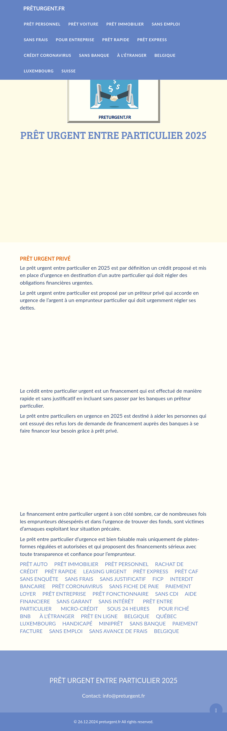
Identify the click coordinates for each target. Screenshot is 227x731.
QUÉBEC (166, 616)
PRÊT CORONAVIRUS (77, 586)
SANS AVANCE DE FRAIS (118, 631)
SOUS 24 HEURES (128, 608)
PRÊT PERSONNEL (126, 564)
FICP (157, 579)
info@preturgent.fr (124, 695)
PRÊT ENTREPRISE (64, 594)
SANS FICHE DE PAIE (134, 586)
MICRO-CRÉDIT (79, 608)
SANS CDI (166, 594)
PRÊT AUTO (34, 564)
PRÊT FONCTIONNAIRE (120, 594)
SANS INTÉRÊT (116, 601)
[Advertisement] (113, 179)
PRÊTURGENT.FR (50, 15)
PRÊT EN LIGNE (99, 616)
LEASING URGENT (105, 571)
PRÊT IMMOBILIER (76, 564)
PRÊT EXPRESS (150, 571)
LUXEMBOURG (38, 623)
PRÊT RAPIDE (61, 571)
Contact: (92, 695)
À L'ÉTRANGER (57, 616)
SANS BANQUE (147, 623)
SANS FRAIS (79, 579)
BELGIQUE (137, 616)
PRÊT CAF (186, 571)
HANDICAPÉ (77, 623)
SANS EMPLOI (66, 631)
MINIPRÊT (111, 623)
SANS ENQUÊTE (39, 579)
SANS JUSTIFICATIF (123, 579)
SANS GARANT (74, 601)
